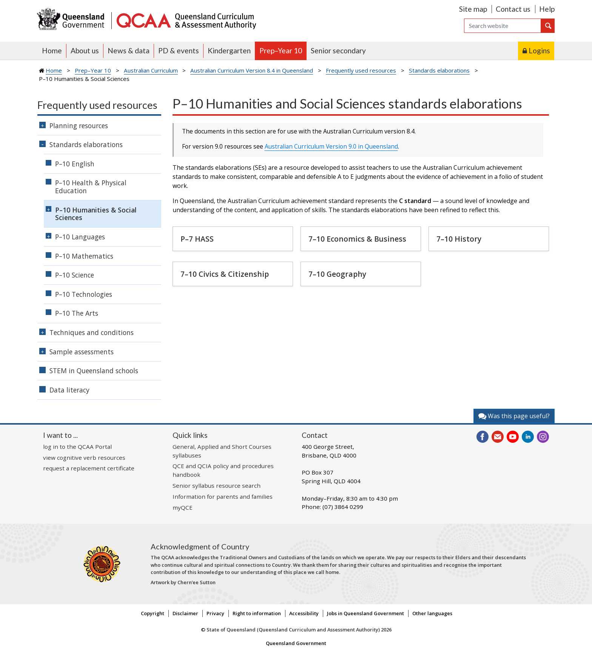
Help (547, 9)
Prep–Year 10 (280, 50)
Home (52, 50)
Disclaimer (185, 613)
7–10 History (458, 239)
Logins (539, 50)
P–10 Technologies (83, 294)
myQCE (183, 507)
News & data (129, 50)
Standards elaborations (439, 70)
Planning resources (78, 125)
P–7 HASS (197, 239)
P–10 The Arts (76, 313)
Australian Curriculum (151, 70)
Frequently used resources (361, 70)
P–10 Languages (80, 236)
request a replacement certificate (88, 468)
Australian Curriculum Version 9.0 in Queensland (331, 146)
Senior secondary (338, 50)
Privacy (215, 613)
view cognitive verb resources (84, 457)
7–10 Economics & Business (357, 239)
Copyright (152, 613)
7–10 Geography (337, 274)
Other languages (432, 613)
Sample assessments (81, 351)
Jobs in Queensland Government (365, 613)
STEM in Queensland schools (93, 370)
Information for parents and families (223, 496)
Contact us (513, 9)
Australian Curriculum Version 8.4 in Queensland (251, 70)
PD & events (178, 50)
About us (85, 50)
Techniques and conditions (91, 332)
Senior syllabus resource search (217, 485)
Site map (473, 9)
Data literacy (69, 389)
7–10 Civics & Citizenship (224, 274)
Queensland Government (296, 643)
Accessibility (304, 613)
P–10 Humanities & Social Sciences (96, 213)
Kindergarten (229, 50)
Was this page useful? (514, 416)
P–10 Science (74, 274)
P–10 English (74, 163)
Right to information (257, 613)
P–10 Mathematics (84, 256)
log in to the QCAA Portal (77, 446)
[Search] (502, 26)
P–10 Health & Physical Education (90, 186)
